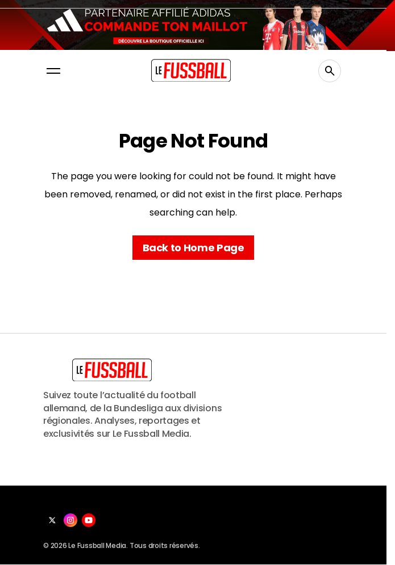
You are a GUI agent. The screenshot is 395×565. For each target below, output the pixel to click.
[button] (53, 71)
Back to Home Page (193, 248)
